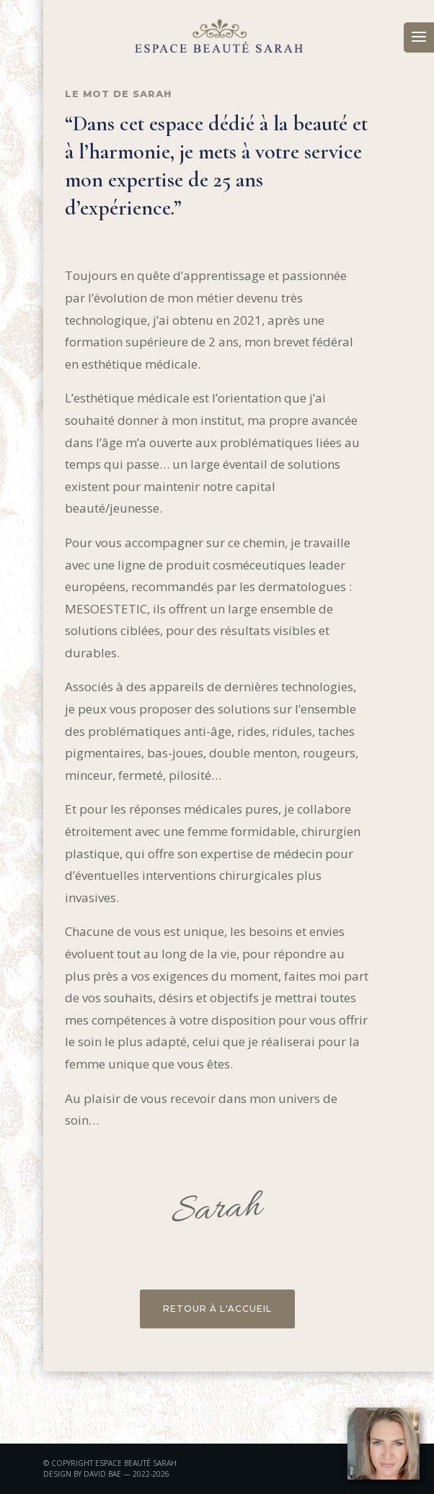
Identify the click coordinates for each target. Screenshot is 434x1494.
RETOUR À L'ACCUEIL (217, 1308)
